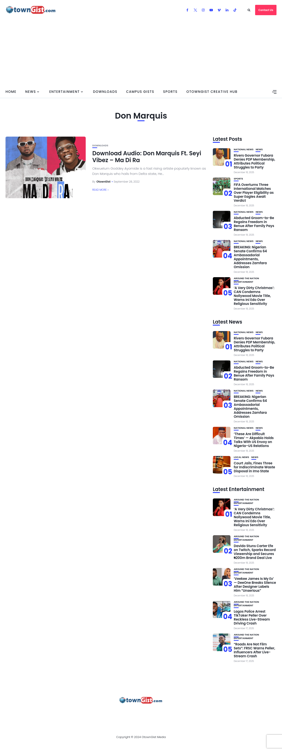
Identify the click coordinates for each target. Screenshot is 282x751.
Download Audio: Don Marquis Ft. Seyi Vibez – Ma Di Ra (146, 156)
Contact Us (265, 10)
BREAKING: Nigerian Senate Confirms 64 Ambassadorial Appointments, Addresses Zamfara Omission (250, 257)
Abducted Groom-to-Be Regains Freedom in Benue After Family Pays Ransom (254, 224)
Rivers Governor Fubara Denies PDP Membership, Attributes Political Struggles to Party (254, 161)
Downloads (105, 91)
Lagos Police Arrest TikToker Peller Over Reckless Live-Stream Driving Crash (252, 617)
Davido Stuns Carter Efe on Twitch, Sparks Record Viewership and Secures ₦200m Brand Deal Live (255, 552)
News (30, 91)
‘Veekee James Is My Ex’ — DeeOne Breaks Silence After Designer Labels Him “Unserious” (255, 584)
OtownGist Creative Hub (211, 91)
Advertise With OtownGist (77, 712)
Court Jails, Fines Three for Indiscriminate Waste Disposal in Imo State (254, 467)
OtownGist (103, 181)
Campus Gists (140, 91)
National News (244, 149)
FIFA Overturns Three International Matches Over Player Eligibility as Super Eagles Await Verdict (254, 192)
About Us (39, 712)
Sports (170, 91)
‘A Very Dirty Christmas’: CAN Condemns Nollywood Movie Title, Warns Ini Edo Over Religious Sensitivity (254, 296)
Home (11, 91)
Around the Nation (246, 278)
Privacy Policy (121, 712)
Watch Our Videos (184, 712)
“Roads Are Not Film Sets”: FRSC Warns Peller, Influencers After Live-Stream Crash (254, 650)
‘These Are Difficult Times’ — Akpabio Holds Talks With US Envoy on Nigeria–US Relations (254, 440)
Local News (241, 457)
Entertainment (64, 91)
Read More (99, 190)
